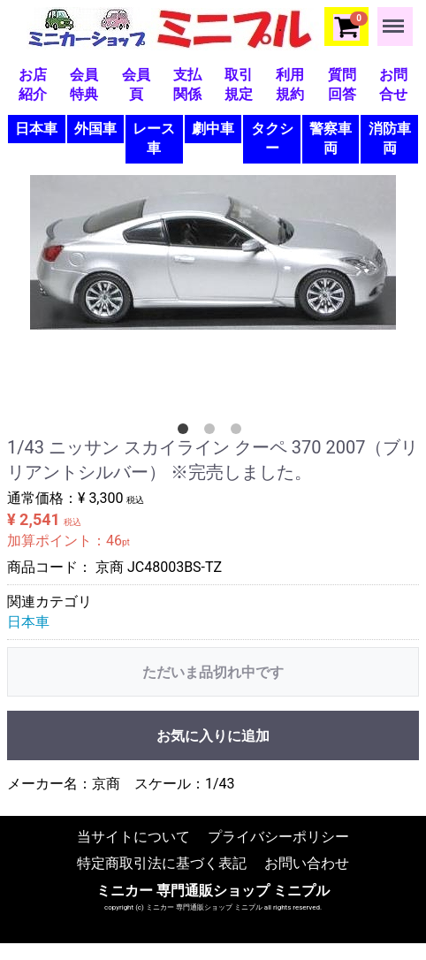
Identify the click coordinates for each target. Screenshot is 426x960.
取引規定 (238, 84)
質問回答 (342, 84)
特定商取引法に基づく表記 (162, 862)
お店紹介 (33, 84)
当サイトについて (133, 835)
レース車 (154, 138)
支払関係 (187, 84)
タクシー (272, 138)
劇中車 (213, 128)
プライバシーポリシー (278, 835)
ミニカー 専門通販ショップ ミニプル (213, 889)
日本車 (36, 128)
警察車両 (330, 138)
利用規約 (290, 84)
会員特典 (84, 84)
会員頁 (136, 84)
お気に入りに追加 (213, 736)
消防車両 (390, 138)
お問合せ (393, 84)
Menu (395, 17)
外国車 (95, 128)
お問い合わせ (306, 862)
